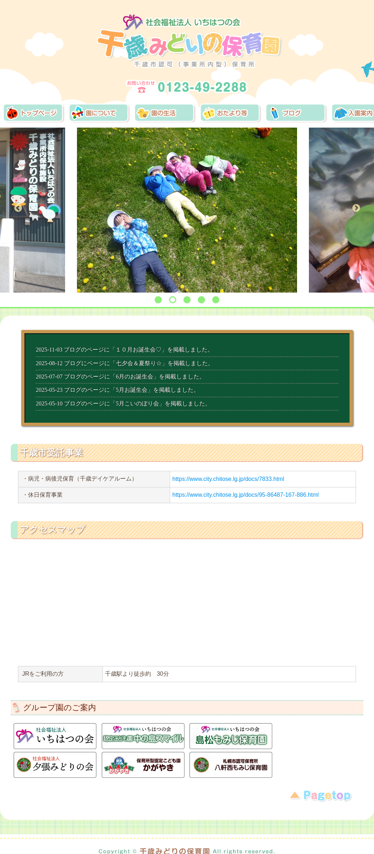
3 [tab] (187, 299)
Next (356, 208)
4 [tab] (201, 299)
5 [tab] (215, 299)
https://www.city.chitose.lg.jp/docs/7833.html (228, 479)
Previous (18, 208)
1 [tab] (158, 299)
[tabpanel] (187, 210)
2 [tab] (172, 299)
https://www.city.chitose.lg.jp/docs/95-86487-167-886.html (245, 495)
